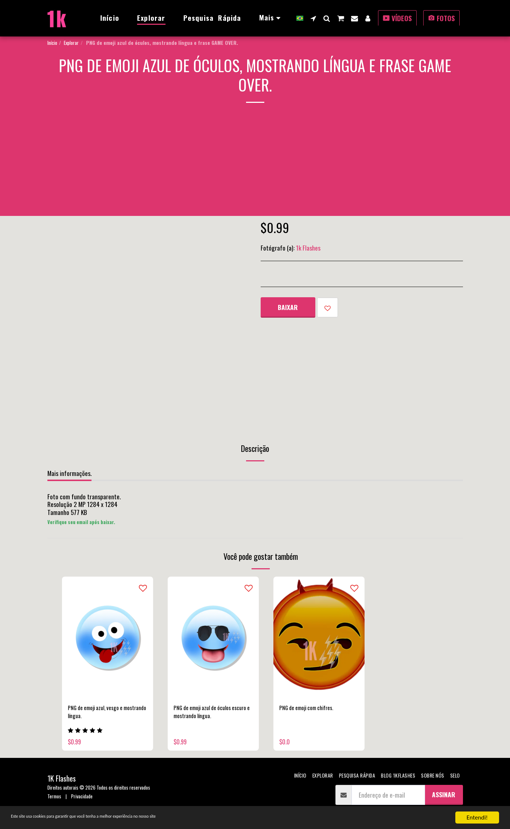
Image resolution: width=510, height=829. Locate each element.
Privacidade (82, 800)
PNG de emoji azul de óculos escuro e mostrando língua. (207, 713)
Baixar (288, 307)
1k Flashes (308, 247)
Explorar (71, 42)
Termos (54, 800)
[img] (107, 637)
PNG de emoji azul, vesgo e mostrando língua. (100, 713)
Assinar (443, 798)
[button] (313, 18)
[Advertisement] (255, 165)
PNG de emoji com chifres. (311, 708)
